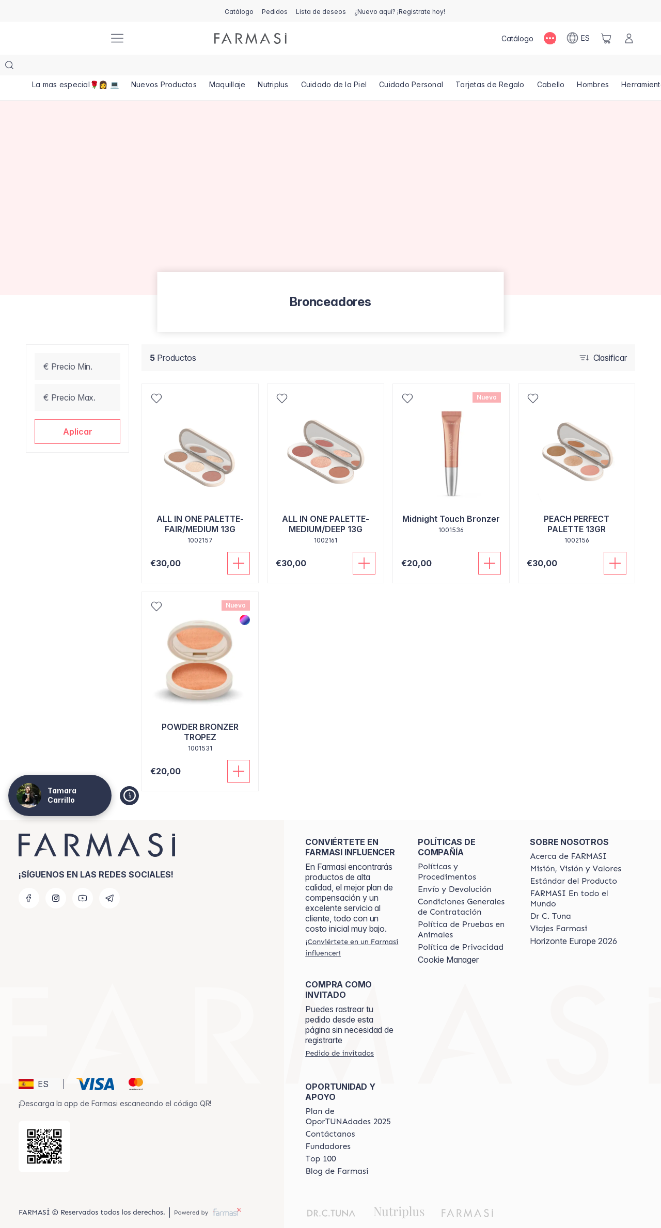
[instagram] (55, 877)
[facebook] (29, 877)
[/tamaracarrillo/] (62, 38)
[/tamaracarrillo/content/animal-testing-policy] (465, 909)
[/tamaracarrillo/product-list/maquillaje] (237, 67)
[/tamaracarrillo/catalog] (239, 11)
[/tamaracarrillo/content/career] (558, 908)
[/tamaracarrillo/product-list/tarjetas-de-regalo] (517, 67)
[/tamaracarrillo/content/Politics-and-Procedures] (465, 851)
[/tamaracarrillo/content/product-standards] (573, 860)
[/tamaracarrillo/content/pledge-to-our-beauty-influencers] (550, 895)
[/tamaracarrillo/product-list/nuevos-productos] (170, 67)
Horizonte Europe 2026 (573, 920)
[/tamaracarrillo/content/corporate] (577, 878)
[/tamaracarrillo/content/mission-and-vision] (575, 848)
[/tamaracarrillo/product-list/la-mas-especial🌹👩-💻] (77, 67)
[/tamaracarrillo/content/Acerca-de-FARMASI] (568, 836)
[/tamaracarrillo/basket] (606, 38)
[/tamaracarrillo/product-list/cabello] (582, 67)
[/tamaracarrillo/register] (275, 11)
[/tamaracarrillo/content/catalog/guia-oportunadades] (352, 1096)
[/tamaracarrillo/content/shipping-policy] (455, 869)
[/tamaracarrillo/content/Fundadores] (328, 1126)
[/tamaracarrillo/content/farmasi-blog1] (336, 1150)
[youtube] (82, 877)
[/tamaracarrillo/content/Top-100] (320, 1138)
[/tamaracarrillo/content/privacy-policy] (460, 926)
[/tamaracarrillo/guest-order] (339, 1032)
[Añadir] (238, 542)
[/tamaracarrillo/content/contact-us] (330, 1113)
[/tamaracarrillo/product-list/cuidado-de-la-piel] (352, 67)
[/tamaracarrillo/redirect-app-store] (44, 1126)
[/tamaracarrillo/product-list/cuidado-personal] (434, 67)
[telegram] (109, 877)
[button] (77, 410)
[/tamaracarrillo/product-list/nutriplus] (287, 67)
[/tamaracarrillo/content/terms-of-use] (465, 886)
